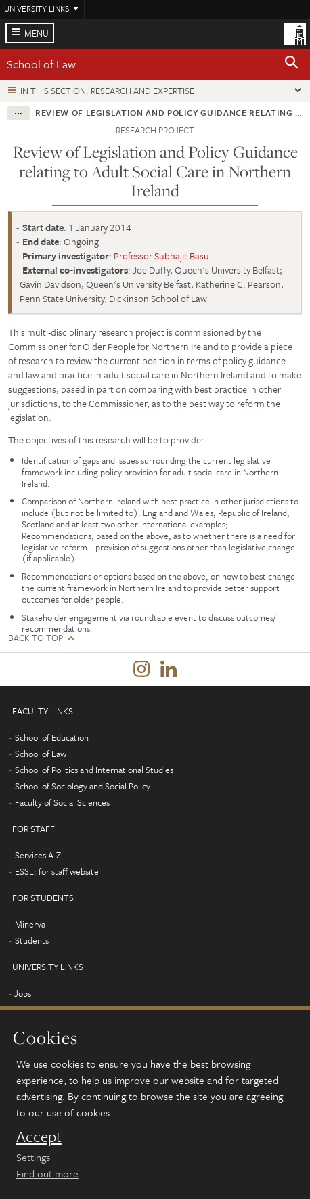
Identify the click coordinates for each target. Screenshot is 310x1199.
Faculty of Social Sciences (62, 802)
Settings (33, 1157)
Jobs (22, 993)
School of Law (41, 64)
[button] (291, 64)
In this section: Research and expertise (107, 90)
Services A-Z (38, 855)
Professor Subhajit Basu (161, 255)
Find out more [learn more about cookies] (47, 1173)
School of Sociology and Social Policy (82, 786)
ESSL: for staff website (57, 871)
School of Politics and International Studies (94, 770)
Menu (36, 33)
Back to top (35, 638)
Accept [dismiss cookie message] (39, 1137)
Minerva (30, 924)
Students (32, 940)
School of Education (52, 737)
